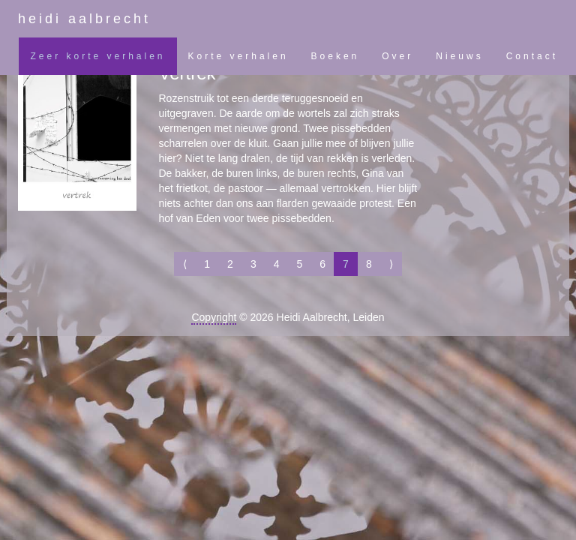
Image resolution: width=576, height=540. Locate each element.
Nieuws (459, 56)
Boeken (335, 56)
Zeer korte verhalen (97, 56)
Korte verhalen (238, 56)
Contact (532, 56)
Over (397, 56)
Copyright (213, 317)
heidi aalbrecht (84, 18)
